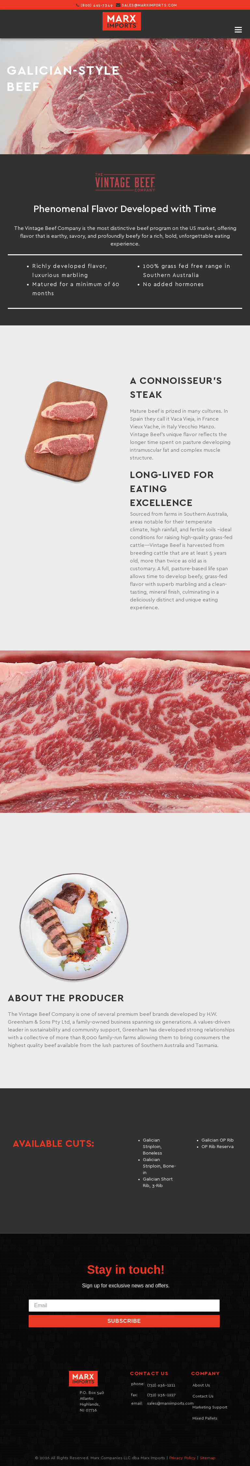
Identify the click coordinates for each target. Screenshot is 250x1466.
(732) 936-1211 (161, 1385)
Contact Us (203, 1396)
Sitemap (207, 1458)
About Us (201, 1385)
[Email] (124, 1305)
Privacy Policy (182, 1458)
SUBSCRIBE (124, 1321)
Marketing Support (209, 1407)
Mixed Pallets (204, 1418)
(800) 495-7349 (94, 5)
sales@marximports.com (149, 5)
